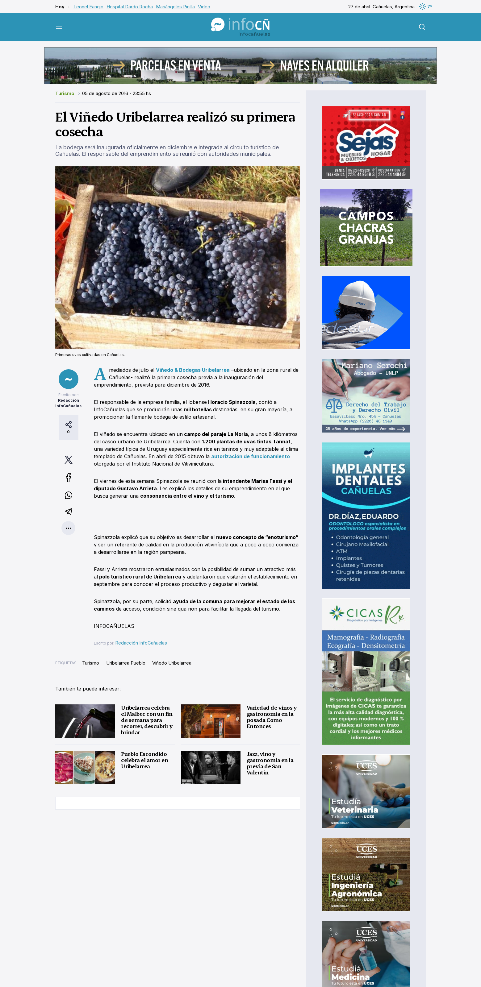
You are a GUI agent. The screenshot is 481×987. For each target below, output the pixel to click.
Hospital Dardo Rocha (130, 7)
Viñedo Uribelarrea (171, 663)
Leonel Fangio (88, 7)
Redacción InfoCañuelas (141, 643)
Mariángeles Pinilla (175, 7)
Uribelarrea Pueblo (125, 663)
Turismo (65, 93)
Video (204, 7)
